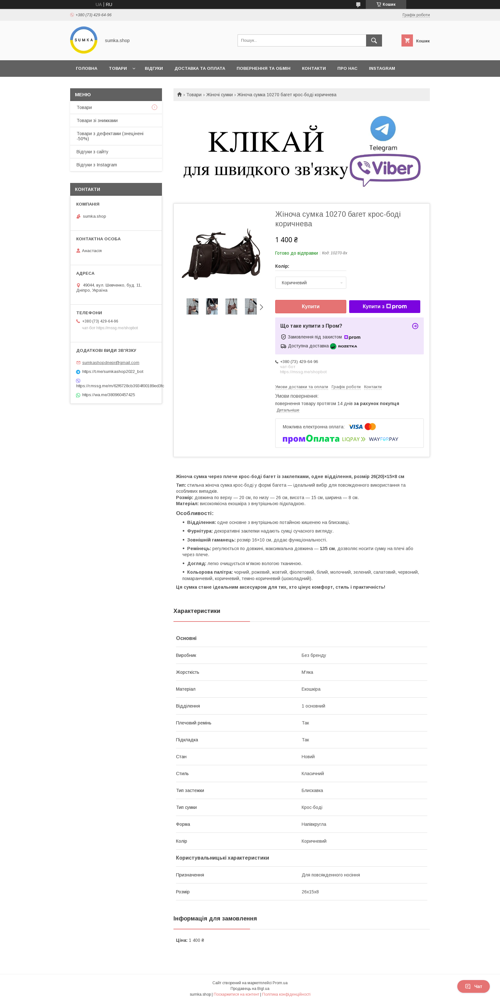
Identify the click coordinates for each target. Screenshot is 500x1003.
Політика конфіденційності (286, 994)
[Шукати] (374, 40)
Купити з (385, 306)
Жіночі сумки (219, 94)
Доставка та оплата (199, 68)
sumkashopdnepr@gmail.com (110, 362)
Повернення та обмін (263, 68)
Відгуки (154, 68)
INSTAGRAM (382, 68)
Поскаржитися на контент (236, 994)
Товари (118, 68)
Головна (86, 68)
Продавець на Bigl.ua (250, 988)
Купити (311, 306)
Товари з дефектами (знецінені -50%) (110, 136)
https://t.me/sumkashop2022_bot (112, 371)
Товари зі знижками (97, 120)
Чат (473, 986)
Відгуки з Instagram (97, 164)
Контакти (314, 68)
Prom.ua (280, 983)
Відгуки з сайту (92, 151)
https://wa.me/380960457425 (108, 394)
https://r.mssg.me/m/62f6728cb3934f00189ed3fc (116, 385)
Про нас (347, 68)
